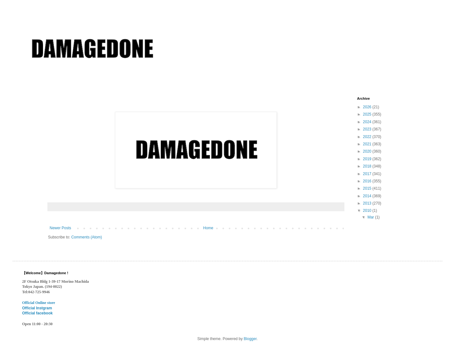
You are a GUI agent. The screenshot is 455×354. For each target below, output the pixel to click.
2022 (368, 137)
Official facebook (37, 313)
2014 (368, 196)
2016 (368, 181)
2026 (368, 107)
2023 (368, 129)
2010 (368, 210)
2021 (368, 144)
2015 (368, 188)
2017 (368, 174)
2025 (368, 114)
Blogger (250, 339)
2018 (368, 166)
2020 (368, 151)
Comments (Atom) (86, 237)
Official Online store (38, 302)
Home (208, 228)
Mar (371, 217)
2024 (368, 122)
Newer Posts (60, 228)
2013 (368, 203)
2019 (368, 159)
